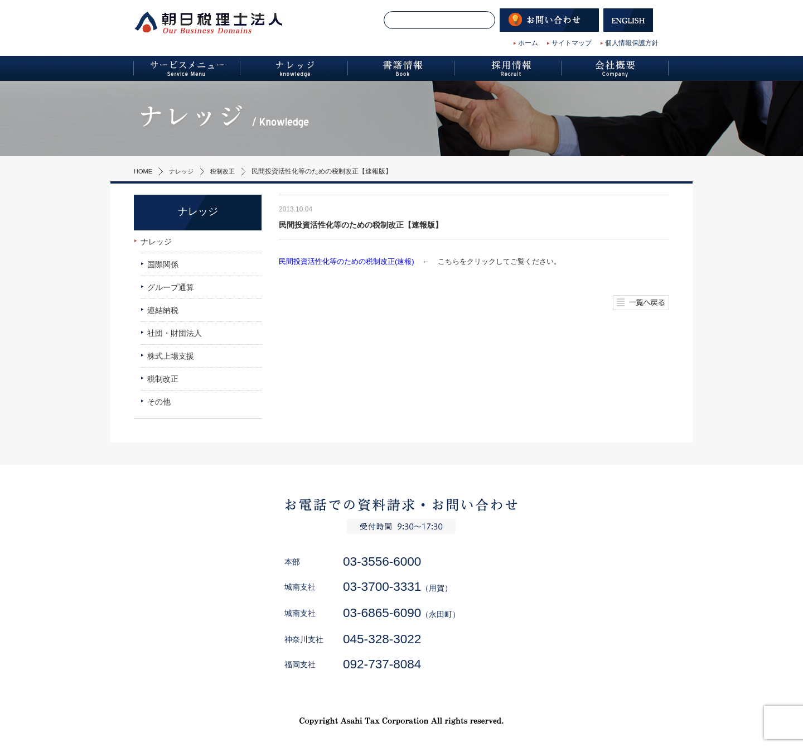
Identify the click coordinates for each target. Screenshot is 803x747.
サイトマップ (572, 43)
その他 (159, 401)
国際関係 (162, 264)
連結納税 (162, 310)
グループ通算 (170, 287)
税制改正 (227, 171)
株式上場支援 (170, 355)
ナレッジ (184, 171)
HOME (144, 171)
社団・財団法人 (174, 333)
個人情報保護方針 (632, 43)
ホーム (528, 43)
